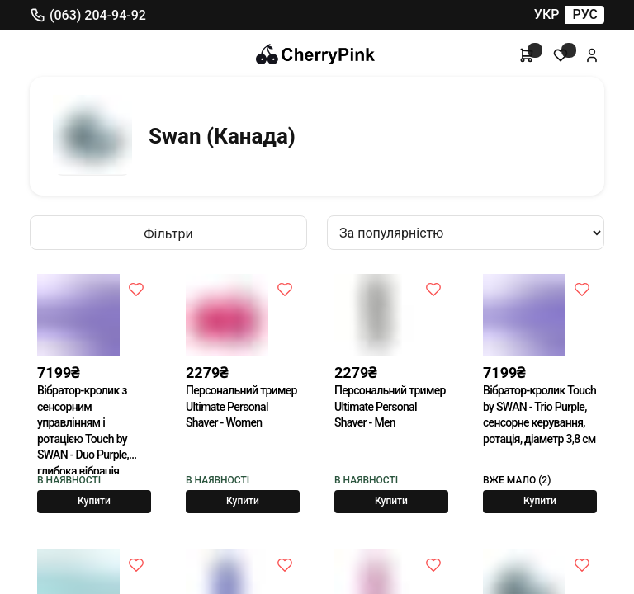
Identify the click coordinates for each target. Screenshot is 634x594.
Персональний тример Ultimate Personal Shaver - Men (390, 406)
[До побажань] (136, 288)
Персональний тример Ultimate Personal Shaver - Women (241, 406)
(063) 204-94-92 (88, 15)
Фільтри (168, 234)
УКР (547, 14)
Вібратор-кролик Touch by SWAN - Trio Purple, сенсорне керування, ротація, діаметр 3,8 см (539, 415)
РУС (585, 14)
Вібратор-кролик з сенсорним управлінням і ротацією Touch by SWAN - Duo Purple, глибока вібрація (83, 429)
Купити (94, 501)
